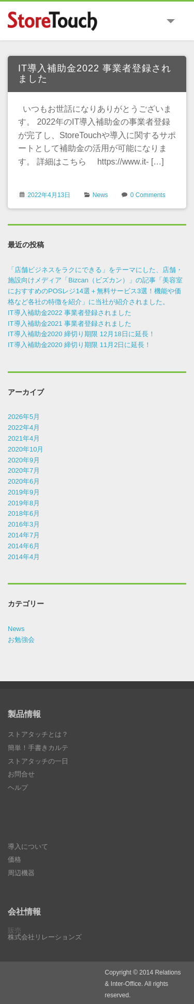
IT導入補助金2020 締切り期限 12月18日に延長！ (81, 334)
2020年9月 (24, 460)
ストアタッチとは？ (38, 734)
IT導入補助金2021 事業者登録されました (69, 323)
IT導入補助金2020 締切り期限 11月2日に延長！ (79, 345)
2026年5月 (24, 417)
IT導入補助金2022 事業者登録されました (94, 73)
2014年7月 (24, 535)
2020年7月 (24, 470)
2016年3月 (24, 524)
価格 (14, 859)
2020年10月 (25, 449)
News (100, 195)
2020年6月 (24, 481)
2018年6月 (24, 513)
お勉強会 (21, 639)
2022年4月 (24, 427)
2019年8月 (24, 503)
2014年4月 (24, 557)
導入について (28, 846)
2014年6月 (24, 546)
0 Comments (148, 195)
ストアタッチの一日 (38, 761)
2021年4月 (24, 438)
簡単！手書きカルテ (38, 748)
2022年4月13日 (48, 195)
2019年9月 (24, 492)
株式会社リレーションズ (45, 937)
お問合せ (21, 774)
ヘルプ (18, 787)
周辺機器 (21, 873)
